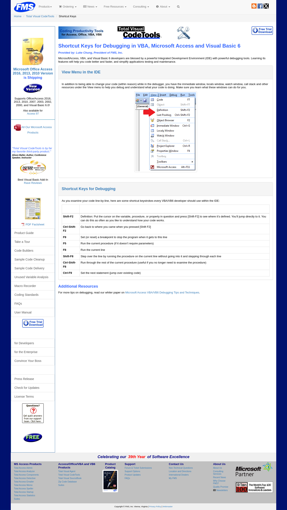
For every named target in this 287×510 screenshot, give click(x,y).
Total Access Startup (24, 492)
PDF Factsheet (35, 224)
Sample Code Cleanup (29, 259)
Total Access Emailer (24, 482)
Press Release (24, 379)
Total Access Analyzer (24, 471)
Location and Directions (180, 471)
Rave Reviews (33, 182)
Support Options (132, 471)
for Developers (24, 343)
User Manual (22, 312)
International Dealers (179, 475)
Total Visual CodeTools (40, 16)
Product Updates (133, 475)
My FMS (173, 478)
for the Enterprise (25, 352)
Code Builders (23, 250)
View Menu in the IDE (81, 72)
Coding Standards (26, 294)
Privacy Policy (155, 506)
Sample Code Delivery (29, 268)
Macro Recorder (25, 286)
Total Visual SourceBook (70, 478)
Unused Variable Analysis (31, 277)
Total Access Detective (24, 478)
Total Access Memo (23, 485)
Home (18, 16)
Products (45, 6)
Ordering (67, 6)
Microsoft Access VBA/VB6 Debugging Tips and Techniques (162, 292)
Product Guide (24, 233)
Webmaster (168, 506)
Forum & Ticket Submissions (138, 468)
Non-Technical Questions (181, 468)
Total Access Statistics (24, 495)
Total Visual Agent (66, 471)
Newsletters (222, 490)
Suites (17, 499)
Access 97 (33, 113)
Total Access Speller (23, 488)
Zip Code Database (67, 482)
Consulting (141, 6)
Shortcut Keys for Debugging (89, 189)
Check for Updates (26, 387)
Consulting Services (218, 472)
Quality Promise (220, 487)
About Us (217, 468)
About (163, 6)
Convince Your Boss (27, 361)
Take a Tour (22, 241)
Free (115, 6)
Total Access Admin (23, 468)
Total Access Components (26, 475)
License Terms (24, 396)
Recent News (219, 477)
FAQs (18, 303)
